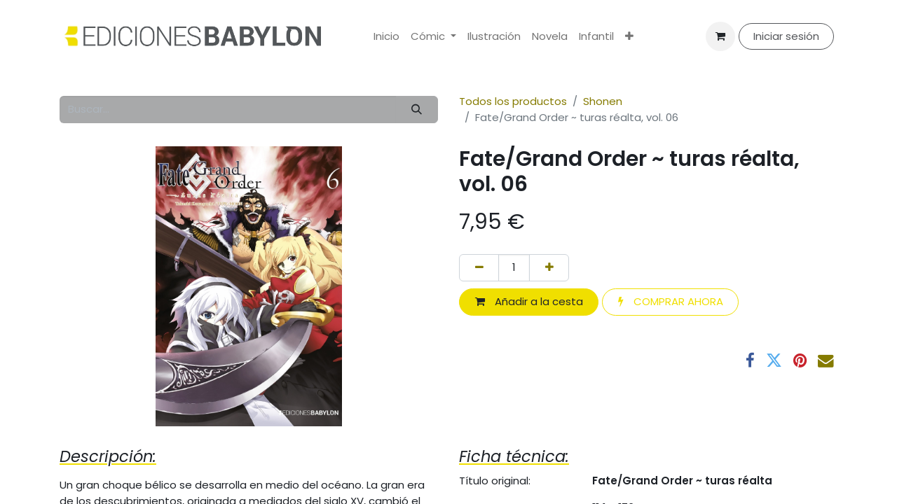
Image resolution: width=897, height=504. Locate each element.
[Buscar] (417, 109)
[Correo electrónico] (826, 361)
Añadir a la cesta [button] (529, 301)
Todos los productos (513, 101)
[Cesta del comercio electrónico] (720, 36)
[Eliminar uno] (479, 267)
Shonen (602, 101)
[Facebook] (750, 361)
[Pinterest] (800, 361)
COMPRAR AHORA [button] (670, 301)
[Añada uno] (549, 267)
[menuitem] (386, 36)
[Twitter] (774, 361)
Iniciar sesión (786, 36)
